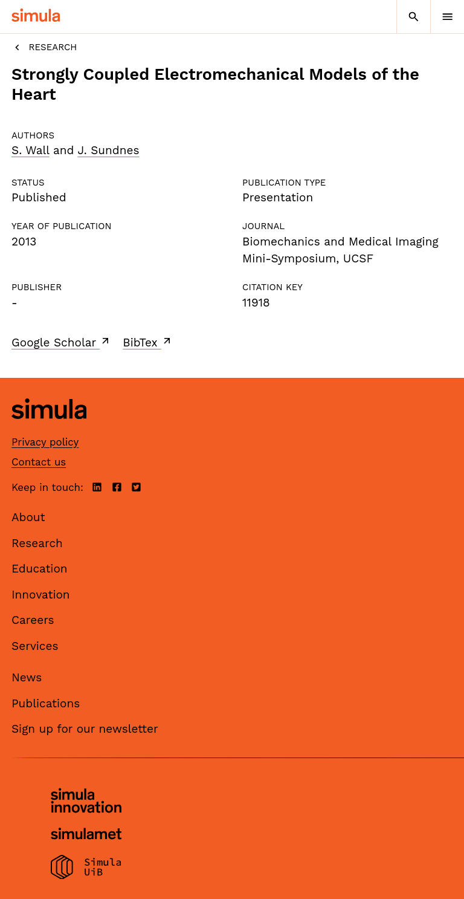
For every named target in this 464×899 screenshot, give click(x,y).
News (26, 677)
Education (39, 569)
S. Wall (30, 150)
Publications (45, 703)
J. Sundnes (108, 150)
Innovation (40, 595)
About (28, 517)
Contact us (38, 462)
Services (34, 646)
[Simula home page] (48, 428)
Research (44, 47)
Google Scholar (61, 342)
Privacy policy (45, 442)
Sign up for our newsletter (84, 729)
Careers (32, 620)
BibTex (148, 342)
